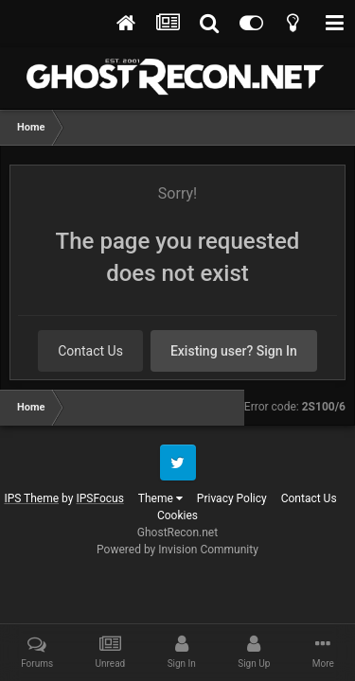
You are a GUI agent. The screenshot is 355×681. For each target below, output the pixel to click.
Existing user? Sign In (233, 350)
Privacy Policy (232, 498)
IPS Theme (31, 498)
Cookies (177, 515)
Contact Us (90, 350)
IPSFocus (99, 498)
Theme (160, 498)
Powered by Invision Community (177, 549)
